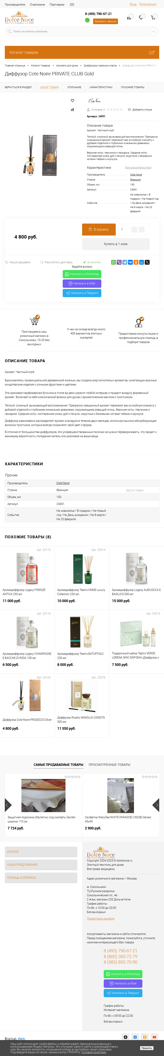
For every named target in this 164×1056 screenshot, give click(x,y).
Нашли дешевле (17, 262)
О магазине (37, 4)
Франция (135, 179)
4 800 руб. (27, 730)
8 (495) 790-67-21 (98, 14)
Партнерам (57, 4)
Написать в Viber (82, 283)
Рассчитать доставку (56, 262)
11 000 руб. (27, 603)
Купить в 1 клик (116, 244)
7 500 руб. (136, 667)
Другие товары (135, 490)
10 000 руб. (82, 603)
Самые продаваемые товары (58, 764)
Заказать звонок (106, 21)
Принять (147, 1048)
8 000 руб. (82, 667)
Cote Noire (136, 174)
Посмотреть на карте (100, 918)
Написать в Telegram (82, 293)
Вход (133, 4)
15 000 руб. (136, 603)
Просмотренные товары (109, 764)
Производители (15, 4)
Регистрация (147, 4)
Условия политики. (93, 1052)
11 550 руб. (82, 730)
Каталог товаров (82, 52)
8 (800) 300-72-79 (120, 956)
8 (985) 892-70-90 (120, 962)
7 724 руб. (16, 828)
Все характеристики (138, 167)
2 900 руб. (93, 828)
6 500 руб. (27, 667)
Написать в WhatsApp (82, 274)
